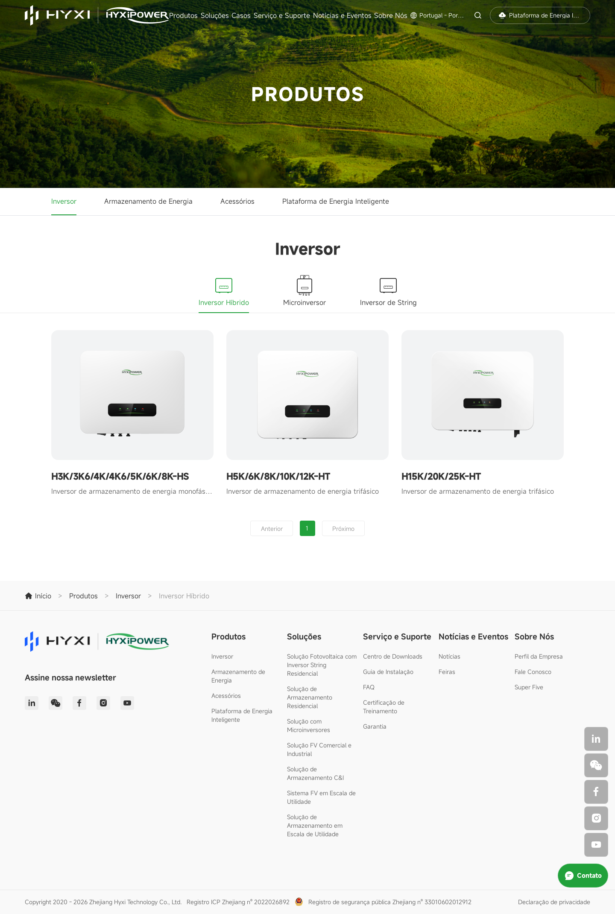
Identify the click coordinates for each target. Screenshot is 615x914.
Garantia (375, 726)
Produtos (183, 15)
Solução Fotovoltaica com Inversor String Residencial (322, 664)
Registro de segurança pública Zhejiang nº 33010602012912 (390, 902)
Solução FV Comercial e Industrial (319, 749)
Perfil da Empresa (539, 656)
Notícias (449, 656)
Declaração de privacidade (554, 902)
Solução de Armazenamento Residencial (309, 697)
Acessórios (237, 201)
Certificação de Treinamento (383, 706)
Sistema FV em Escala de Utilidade (321, 797)
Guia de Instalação (388, 672)
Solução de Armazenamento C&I (315, 773)
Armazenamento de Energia (148, 201)
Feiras (447, 672)
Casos (241, 15)
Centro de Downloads (392, 656)
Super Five (529, 687)
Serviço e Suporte (282, 15)
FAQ (369, 687)
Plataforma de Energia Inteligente (335, 201)
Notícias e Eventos (342, 15)
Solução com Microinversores (308, 725)
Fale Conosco (533, 672)
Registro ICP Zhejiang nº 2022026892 (238, 902)
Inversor (63, 201)
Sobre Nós (390, 15)
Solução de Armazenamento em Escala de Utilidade (315, 825)
